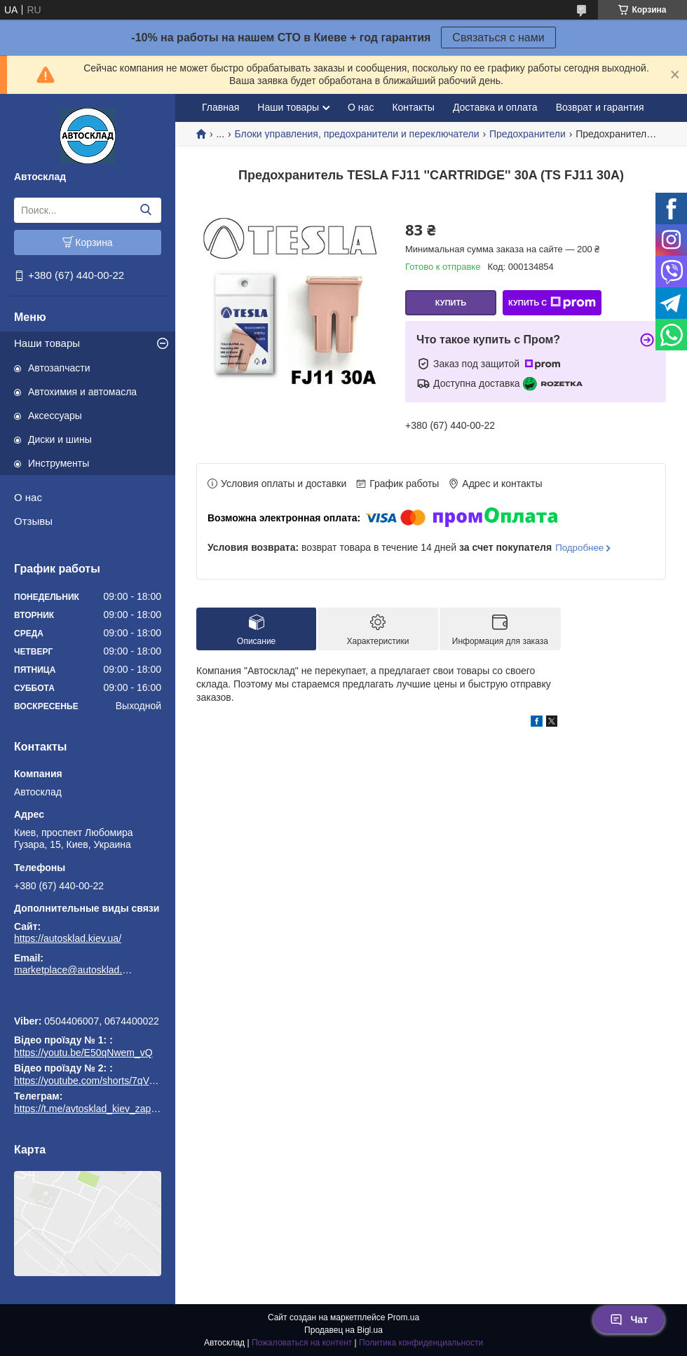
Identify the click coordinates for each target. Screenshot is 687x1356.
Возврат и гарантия (600, 107)
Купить (450, 303)
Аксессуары (55, 415)
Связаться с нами (498, 37)
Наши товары (47, 343)
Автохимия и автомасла (82, 391)
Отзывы (33, 521)
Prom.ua (403, 1317)
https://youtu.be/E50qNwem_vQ (83, 1052)
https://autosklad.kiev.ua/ (67, 938)
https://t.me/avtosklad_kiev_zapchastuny (87, 1001)
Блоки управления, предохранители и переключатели (357, 134)
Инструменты (58, 463)
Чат (629, 1319)
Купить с (552, 302)
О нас (28, 497)
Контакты (413, 107)
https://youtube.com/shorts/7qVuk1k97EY (103, 1080)
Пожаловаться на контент (302, 1343)
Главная (220, 107)
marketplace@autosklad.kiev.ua (73, 969)
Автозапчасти (59, 368)
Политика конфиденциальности (421, 1343)
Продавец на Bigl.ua (343, 1330)
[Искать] (145, 210)
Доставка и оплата (495, 107)
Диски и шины (60, 439)
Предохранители (527, 134)
